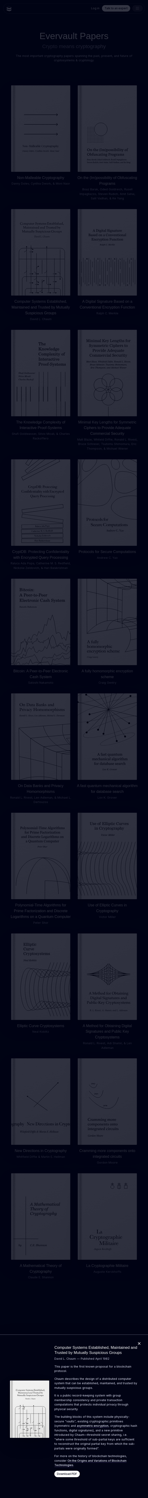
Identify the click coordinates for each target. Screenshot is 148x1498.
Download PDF (67, 1474)
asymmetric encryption (92, 1426)
